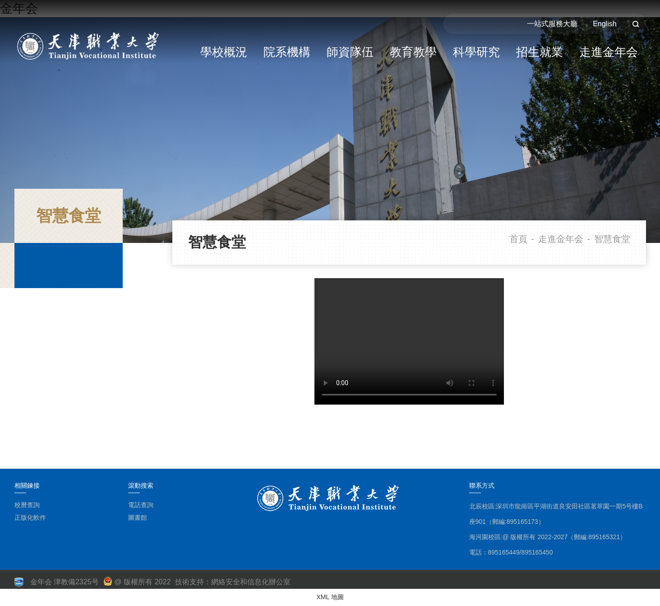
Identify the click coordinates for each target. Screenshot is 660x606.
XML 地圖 (329, 597)
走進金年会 (608, 52)
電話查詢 (140, 504)
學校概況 (223, 52)
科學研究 (476, 52)
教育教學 (413, 52)
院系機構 (286, 52)
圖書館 (137, 517)
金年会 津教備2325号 (64, 582)
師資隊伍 (350, 52)
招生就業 (539, 52)
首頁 (518, 239)
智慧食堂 (612, 239)
